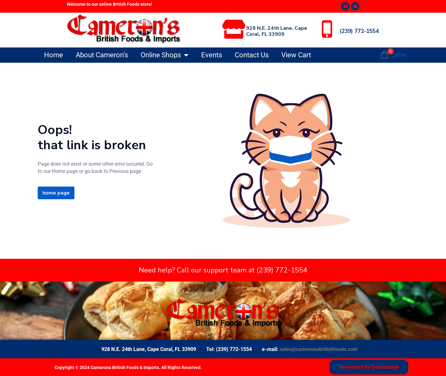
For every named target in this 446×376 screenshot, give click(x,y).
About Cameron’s (102, 55)
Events (211, 55)
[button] (393, 55)
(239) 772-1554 (359, 31)
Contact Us (252, 55)
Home (53, 55)
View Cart (296, 55)
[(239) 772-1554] (326, 29)
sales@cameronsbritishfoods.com (319, 349)
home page (56, 192)
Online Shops (164, 55)
